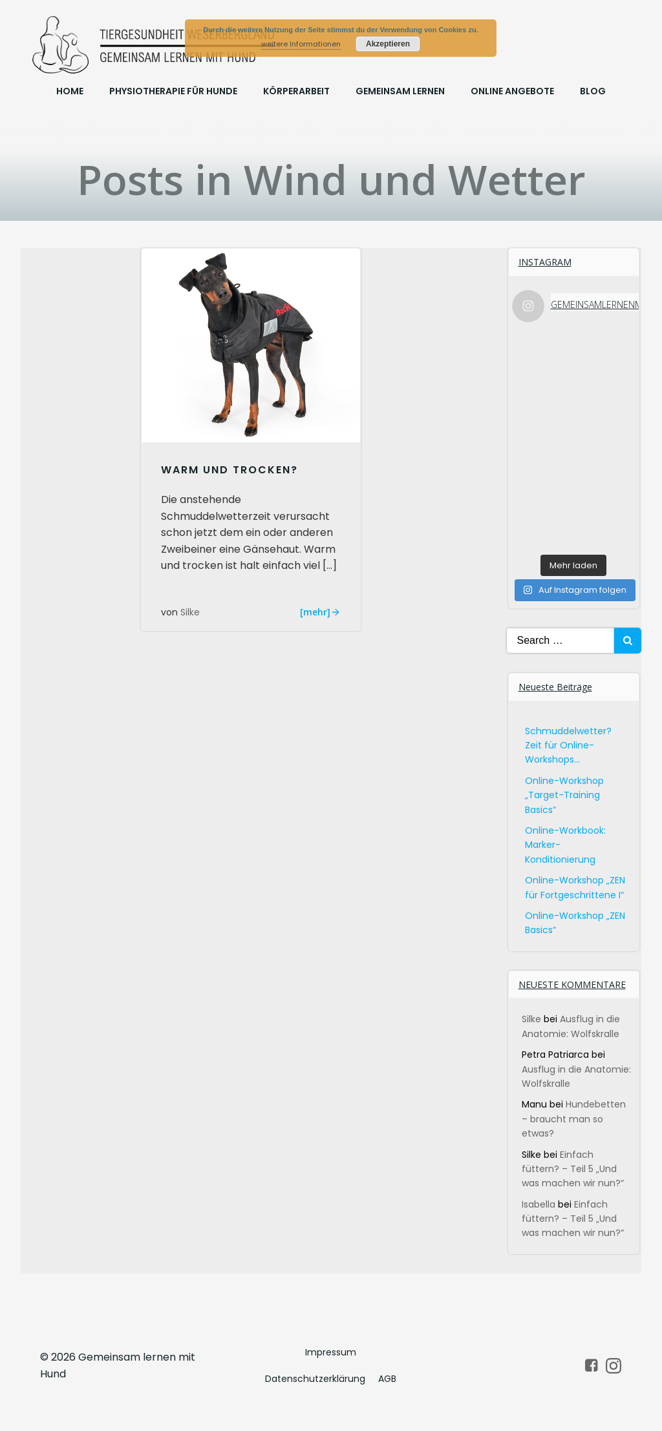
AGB (387, 1378)
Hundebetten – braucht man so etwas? (574, 1119)
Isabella (538, 1204)
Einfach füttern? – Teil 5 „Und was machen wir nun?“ (573, 1169)
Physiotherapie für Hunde (173, 91)
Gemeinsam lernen (400, 91)
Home (69, 91)
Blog (593, 91)
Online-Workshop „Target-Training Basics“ (564, 795)
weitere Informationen (301, 44)
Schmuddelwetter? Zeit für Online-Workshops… (568, 746)
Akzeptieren (388, 43)
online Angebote (512, 91)
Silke (190, 612)
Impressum (330, 1352)
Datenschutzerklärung (315, 1378)
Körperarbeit (296, 91)
